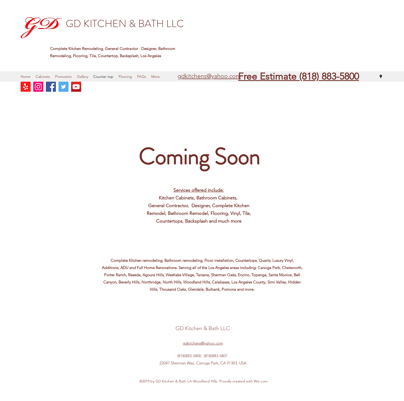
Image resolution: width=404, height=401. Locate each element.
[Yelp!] (26, 87)
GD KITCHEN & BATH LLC (125, 23)
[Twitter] (63, 87)
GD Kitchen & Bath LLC (202, 328)
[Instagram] (38, 87)
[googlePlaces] (380, 76)
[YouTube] (76, 87)
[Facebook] (51, 87)
